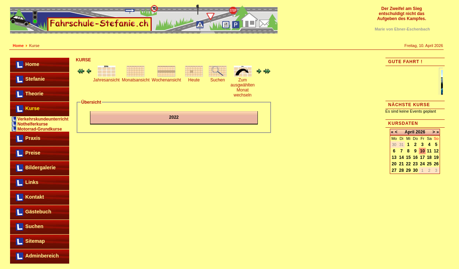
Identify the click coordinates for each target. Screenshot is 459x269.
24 (422, 163)
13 (394, 157)
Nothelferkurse (33, 124)
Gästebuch (38, 211)
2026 (420, 131)
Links (32, 182)
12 (436, 151)
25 (429, 163)
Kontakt (34, 197)
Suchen (34, 226)
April (410, 131)
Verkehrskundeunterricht (43, 119)
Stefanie (35, 79)
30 (415, 170)
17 (422, 157)
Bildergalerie (40, 167)
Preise (33, 153)
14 (401, 157)
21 (401, 163)
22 (408, 163)
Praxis (33, 138)
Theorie (34, 93)
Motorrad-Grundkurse (40, 129)
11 (429, 151)
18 (429, 157)
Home (18, 45)
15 (408, 157)
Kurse (32, 108)
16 (415, 157)
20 (394, 163)
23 (415, 163)
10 (422, 151)
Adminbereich (42, 256)
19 (436, 157)
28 (401, 170)
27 (394, 170)
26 (436, 163)
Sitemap (35, 241)
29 (408, 170)
